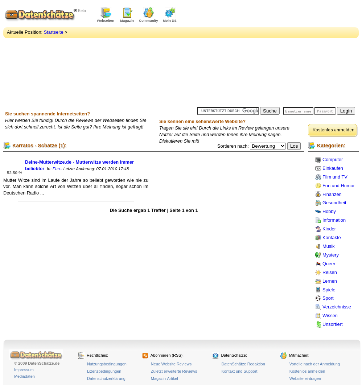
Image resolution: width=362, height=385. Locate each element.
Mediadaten (24, 376)
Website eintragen (305, 378)
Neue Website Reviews (171, 364)
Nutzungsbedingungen (107, 364)
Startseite (53, 32)
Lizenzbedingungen (104, 371)
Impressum (24, 370)
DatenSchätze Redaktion (243, 364)
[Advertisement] (257, 54)
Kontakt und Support (239, 371)
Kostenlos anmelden (307, 371)
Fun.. (57, 169)
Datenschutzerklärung (106, 378)
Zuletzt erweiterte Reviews (174, 371)
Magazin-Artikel (164, 378)
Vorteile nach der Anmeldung (314, 364)
